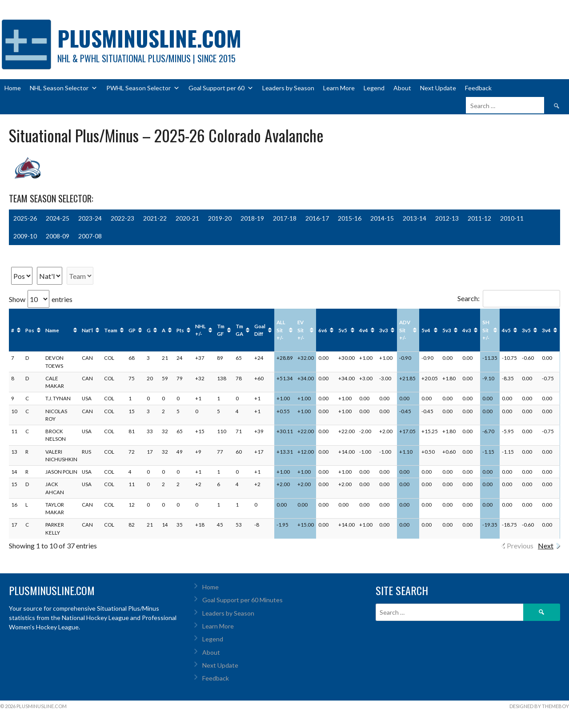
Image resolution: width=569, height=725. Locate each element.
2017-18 (285, 218)
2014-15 (382, 218)
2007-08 (90, 236)
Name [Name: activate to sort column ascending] (52, 330)
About (402, 88)
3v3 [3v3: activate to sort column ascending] (383, 330)
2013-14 (414, 218)
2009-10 (25, 236)
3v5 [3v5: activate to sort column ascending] (526, 330)
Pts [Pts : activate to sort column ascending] (180, 330)
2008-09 (57, 236)
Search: (508, 298)
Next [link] (545, 545)
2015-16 (349, 218)
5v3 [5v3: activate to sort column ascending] (446, 330)
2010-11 (512, 218)
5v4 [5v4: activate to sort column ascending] (425, 330)
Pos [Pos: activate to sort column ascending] (29, 330)
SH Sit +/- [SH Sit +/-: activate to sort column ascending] (485, 330)
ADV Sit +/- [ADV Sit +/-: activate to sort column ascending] (404, 330)
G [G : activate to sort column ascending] (149, 330)
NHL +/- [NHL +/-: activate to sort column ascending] (200, 330)
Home (12, 88)
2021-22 (155, 218)
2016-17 (317, 218)
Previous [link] (520, 545)
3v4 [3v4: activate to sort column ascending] (546, 330)
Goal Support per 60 (220, 88)
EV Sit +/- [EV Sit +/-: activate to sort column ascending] (301, 330)
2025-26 (25, 218)
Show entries (40, 299)
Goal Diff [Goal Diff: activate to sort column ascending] (259, 330)
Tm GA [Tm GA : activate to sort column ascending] (239, 330)
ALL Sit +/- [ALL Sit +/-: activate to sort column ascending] (280, 330)
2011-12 (479, 218)
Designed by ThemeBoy (539, 706)
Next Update (438, 88)
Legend (374, 88)
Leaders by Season (288, 88)
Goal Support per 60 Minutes (242, 600)
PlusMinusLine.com (149, 38)
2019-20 (220, 218)
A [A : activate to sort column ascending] (163, 330)
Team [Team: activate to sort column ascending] (110, 330)
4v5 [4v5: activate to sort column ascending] (506, 330)
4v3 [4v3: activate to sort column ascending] (466, 330)
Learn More (339, 88)
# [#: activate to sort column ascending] (12, 330)
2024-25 (57, 218)
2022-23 (122, 218)
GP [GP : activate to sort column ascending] (132, 330)
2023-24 (90, 218)
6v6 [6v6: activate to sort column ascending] (322, 330)
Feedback (478, 88)
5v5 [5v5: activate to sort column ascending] (342, 330)
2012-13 (447, 218)
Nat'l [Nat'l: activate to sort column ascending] (87, 330)
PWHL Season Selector (143, 88)
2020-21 (187, 218)
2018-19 (252, 218)
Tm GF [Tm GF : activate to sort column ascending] (220, 330)
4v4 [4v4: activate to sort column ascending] (363, 330)
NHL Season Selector (63, 88)
